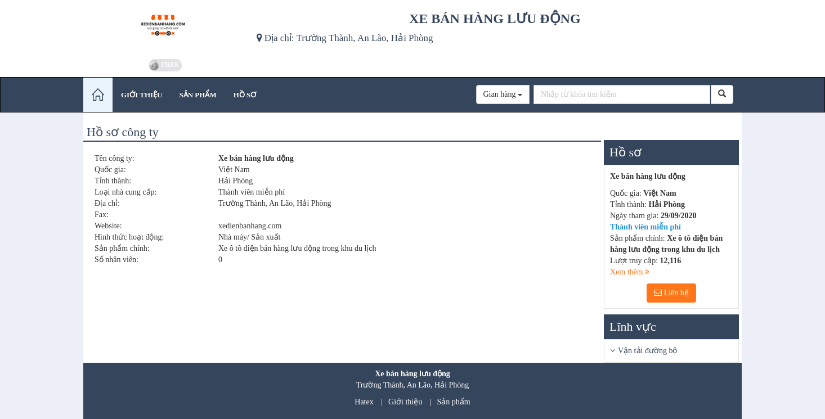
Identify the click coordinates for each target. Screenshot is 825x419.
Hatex (364, 402)
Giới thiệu (405, 402)
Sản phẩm (453, 402)
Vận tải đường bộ (647, 350)
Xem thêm (629, 272)
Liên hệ (671, 293)
